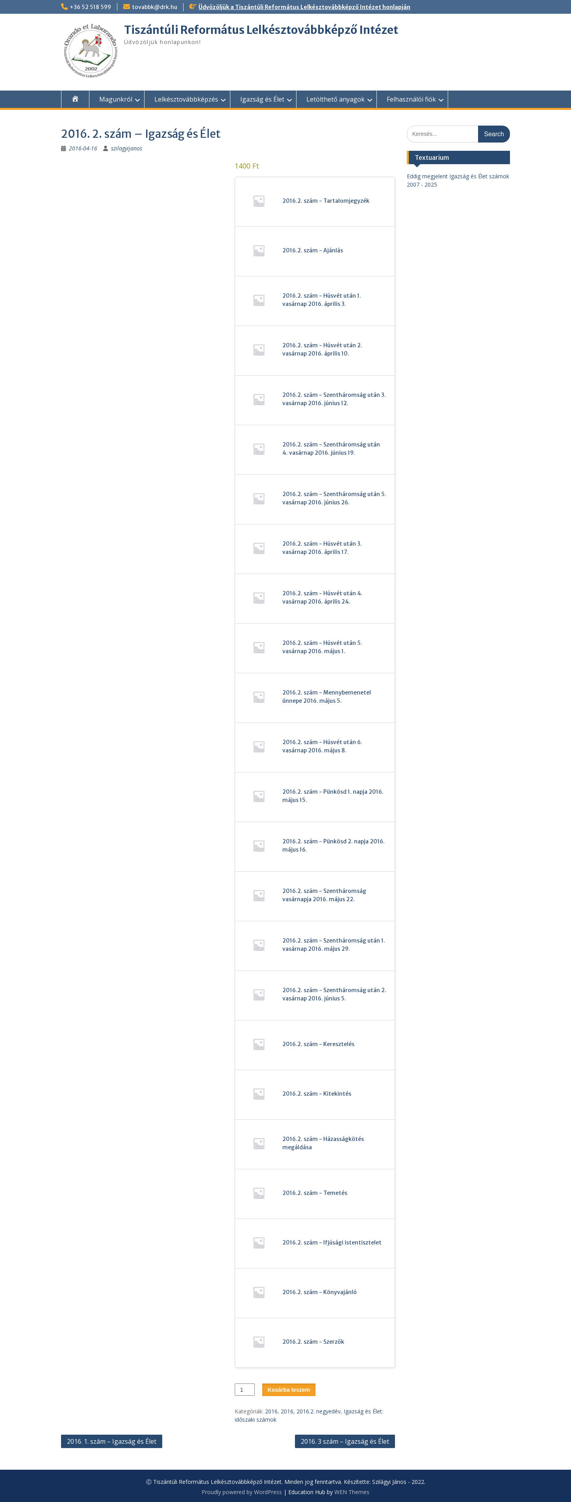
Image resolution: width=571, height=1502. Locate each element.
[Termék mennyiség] (245, 1389)
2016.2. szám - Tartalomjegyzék (325, 200)
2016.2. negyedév (319, 1411)
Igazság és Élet (262, 99)
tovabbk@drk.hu (154, 7)
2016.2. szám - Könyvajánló (319, 1292)
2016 (271, 1411)
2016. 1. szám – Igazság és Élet (111, 1441)
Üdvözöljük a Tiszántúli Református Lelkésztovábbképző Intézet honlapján (304, 7)
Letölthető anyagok (335, 99)
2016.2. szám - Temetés (314, 1192)
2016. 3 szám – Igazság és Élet (345, 1441)
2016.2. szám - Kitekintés (316, 1093)
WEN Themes (351, 1492)
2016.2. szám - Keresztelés (318, 1044)
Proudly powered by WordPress (242, 1492)
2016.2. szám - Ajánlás (312, 250)
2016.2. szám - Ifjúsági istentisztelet (332, 1242)
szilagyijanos (126, 148)
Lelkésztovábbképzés (186, 99)
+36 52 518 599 (90, 7)
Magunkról (115, 99)
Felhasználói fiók (411, 99)
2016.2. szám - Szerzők (313, 1341)
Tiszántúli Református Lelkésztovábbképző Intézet (261, 30)
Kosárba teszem (289, 1390)
